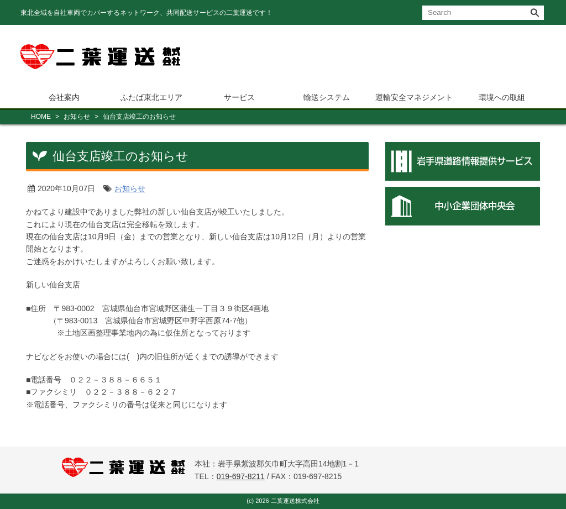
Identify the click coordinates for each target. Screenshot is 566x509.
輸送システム (326, 97)
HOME (41, 116)
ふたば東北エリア (151, 97)
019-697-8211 (241, 476)
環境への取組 (502, 97)
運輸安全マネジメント (414, 97)
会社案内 (64, 97)
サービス (239, 97)
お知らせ (77, 116)
